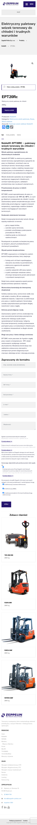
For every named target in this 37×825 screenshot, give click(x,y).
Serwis (3, 772)
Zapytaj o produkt (9, 110)
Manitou (4, 741)
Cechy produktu (10, 135)
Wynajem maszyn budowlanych (11, 770)
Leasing (3, 777)
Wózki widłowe (7, 121)
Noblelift (13, 117)
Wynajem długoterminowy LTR (11, 767)
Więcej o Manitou (7, 744)
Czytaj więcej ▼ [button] (6, 441)
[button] (32, 63)
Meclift (3, 749)
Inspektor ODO (8, 802)
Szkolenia (4, 775)
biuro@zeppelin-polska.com (12, 798)
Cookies (25, 820)
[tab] (3, 135)
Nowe (32, 119)
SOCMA (3, 739)
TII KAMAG (4, 751)
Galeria (19, 135)
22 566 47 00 (7, 794)
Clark (3, 734)
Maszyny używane (7, 756)
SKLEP (18, 12)
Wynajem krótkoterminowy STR (11, 765)
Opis (2, 135)
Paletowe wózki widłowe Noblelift (21, 124)
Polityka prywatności (15, 820)
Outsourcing (5, 780)
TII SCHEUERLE (6, 754)
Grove (3, 746)
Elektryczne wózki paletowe (19, 119)
